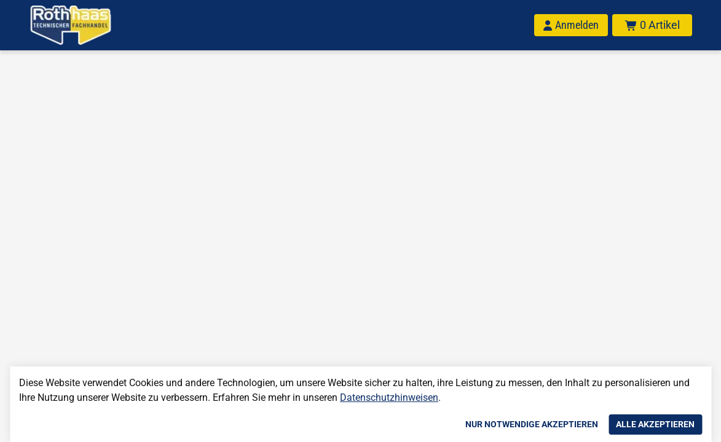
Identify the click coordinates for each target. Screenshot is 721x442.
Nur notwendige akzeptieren (531, 424)
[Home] (70, 25)
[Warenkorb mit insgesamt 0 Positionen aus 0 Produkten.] (652, 25)
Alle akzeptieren (655, 424)
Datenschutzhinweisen (389, 397)
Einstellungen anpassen (391, 424)
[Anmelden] (571, 25)
